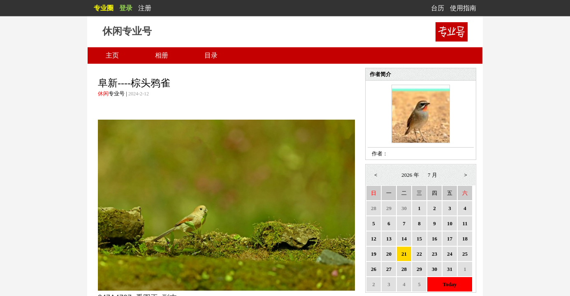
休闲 (103, 93)
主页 (112, 55)
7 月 (432, 175)
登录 (125, 8)
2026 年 (410, 175)
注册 (144, 8)
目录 (211, 55)
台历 (437, 8)
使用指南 (463, 8)
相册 (161, 55)
